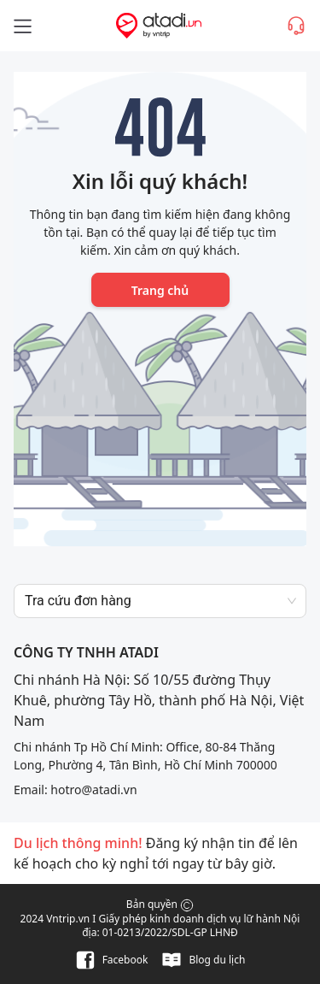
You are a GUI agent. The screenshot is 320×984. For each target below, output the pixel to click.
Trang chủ (160, 290)
